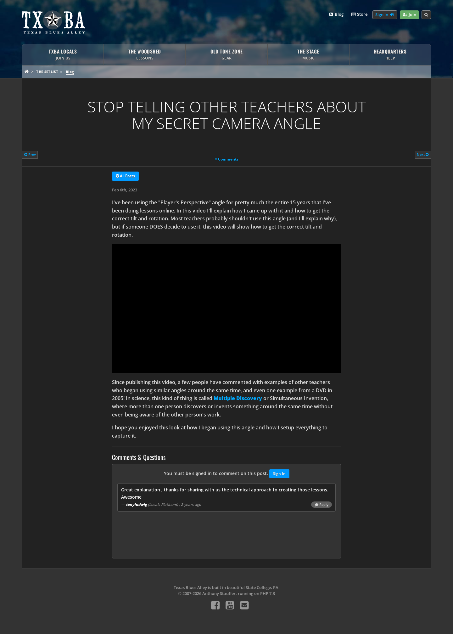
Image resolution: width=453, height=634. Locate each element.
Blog (335, 14)
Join (409, 15)
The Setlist (47, 71)
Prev (30, 154)
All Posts (125, 176)
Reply (321, 504)
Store (359, 14)
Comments (228, 159)
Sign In (384, 15)
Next (423, 154)
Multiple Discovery (238, 398)
